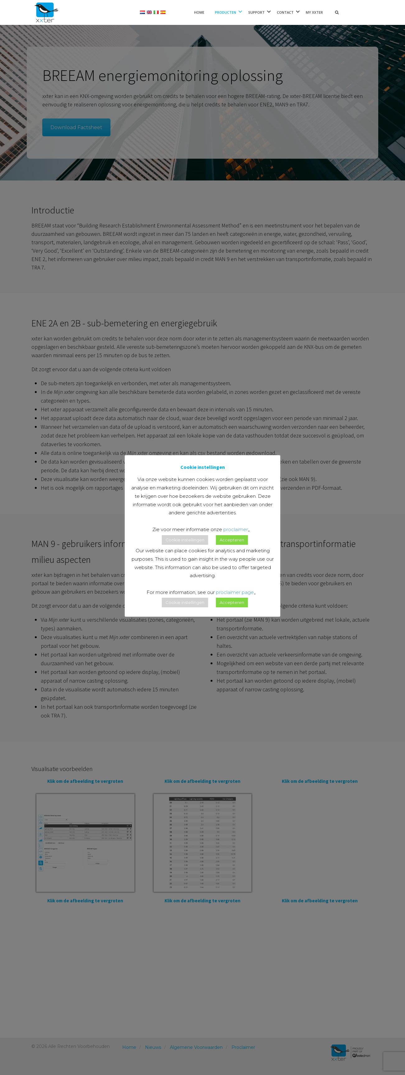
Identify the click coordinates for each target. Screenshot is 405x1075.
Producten (225, 12)
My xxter (314, 12)
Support (256, 12)
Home (199, 12)
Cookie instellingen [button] (184, 539)
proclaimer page (235, 592)
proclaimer (235, 529)
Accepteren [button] (232, 539)
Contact (285, 12)
